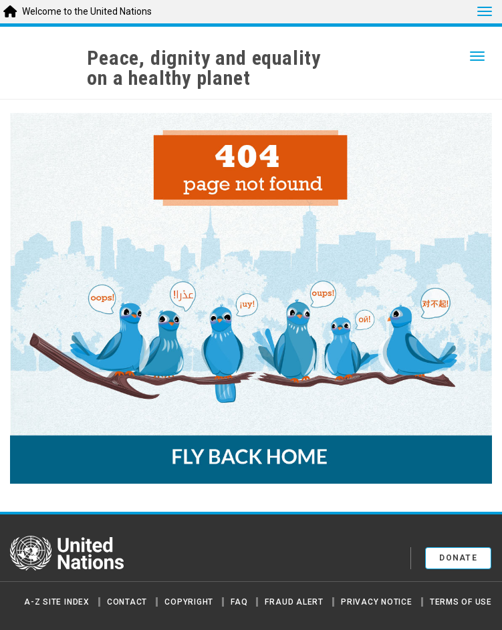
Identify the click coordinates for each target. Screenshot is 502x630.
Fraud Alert (294, 602)
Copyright (188, 602)
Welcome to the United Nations (87, 11)
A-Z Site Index (57, 602)
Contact (127, 602)
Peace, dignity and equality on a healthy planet (204, 68)
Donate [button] (458, 558)
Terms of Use (461, 602)
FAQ (239, 602)
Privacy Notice (376, 602)
